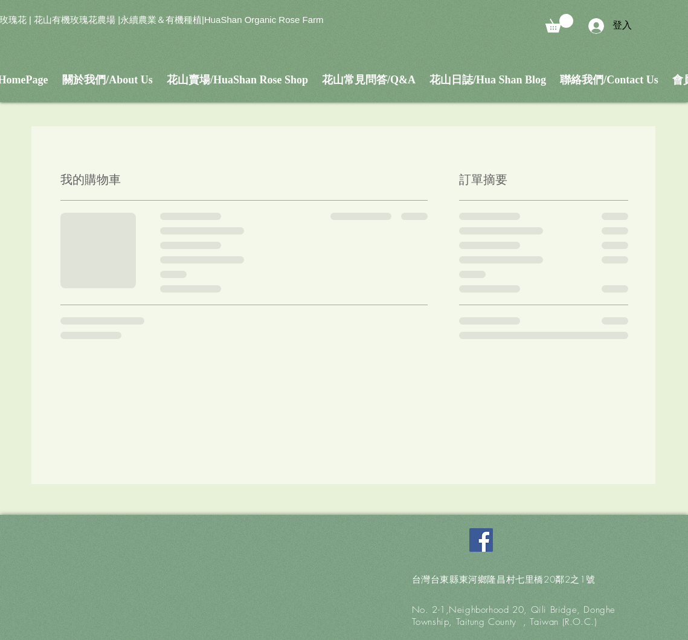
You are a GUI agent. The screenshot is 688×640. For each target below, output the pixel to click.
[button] (559, 23)
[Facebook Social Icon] (481, 540)
